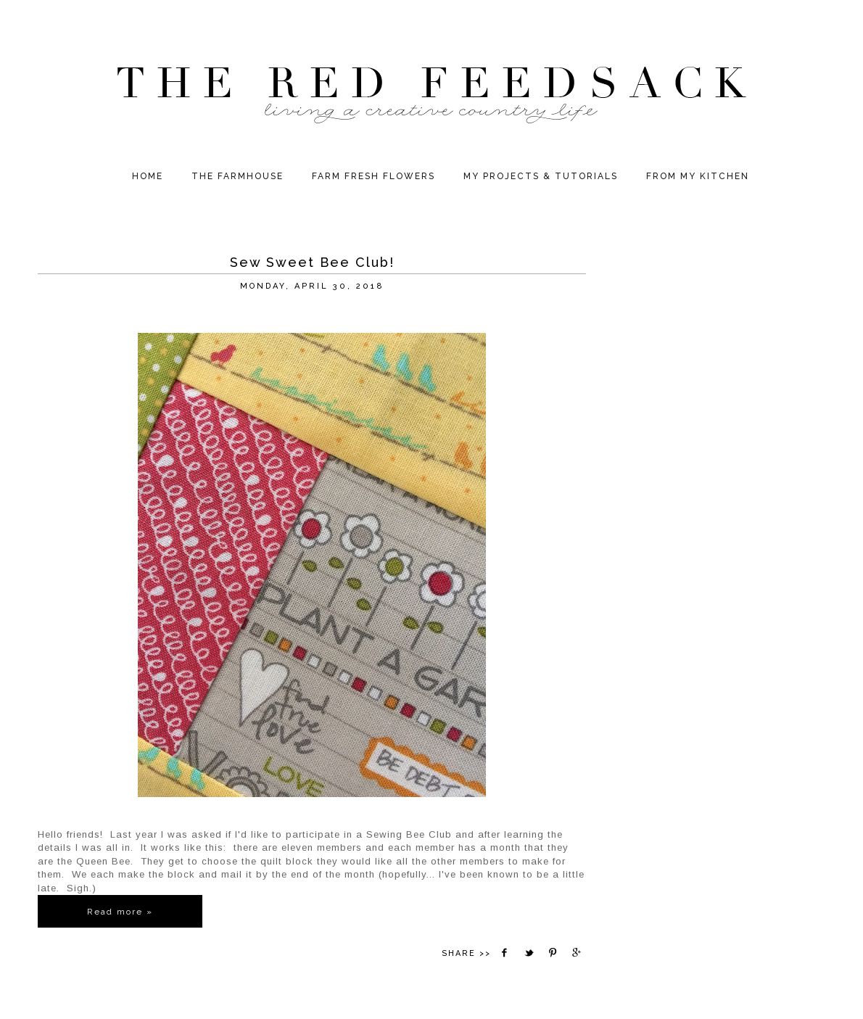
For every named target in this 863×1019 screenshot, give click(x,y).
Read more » (120, 912)
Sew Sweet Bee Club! (312, 262)
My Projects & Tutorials (540, 176)
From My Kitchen (697, 176)
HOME (147, 176)
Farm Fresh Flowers (373, 176)
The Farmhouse (237, 176)
